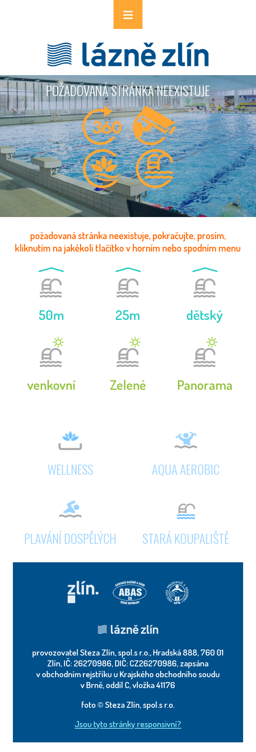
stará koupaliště (185, 538)
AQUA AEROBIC (186, 469)
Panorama (205, 384)
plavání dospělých (70, 538)
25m (128, 314)
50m (51, 314)
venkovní (51, 384)
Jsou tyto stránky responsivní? (127, 723)
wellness (70, 469)
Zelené (128, 384)
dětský (204, 314)
